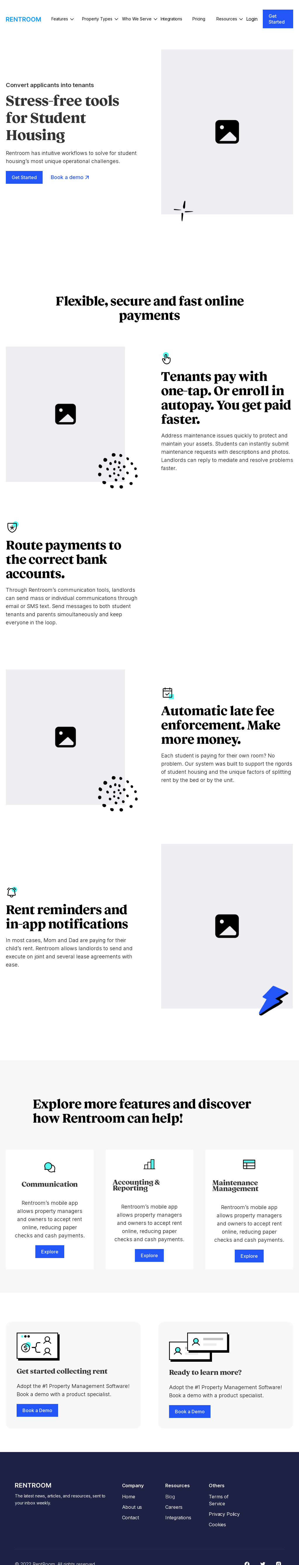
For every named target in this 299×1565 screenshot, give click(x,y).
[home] (23, 19)
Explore (49, 1252)
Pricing (198, 18)
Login (252, 19)
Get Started (277, 19)
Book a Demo (37, 1410)
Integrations (171, 18)
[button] (62, 19)
